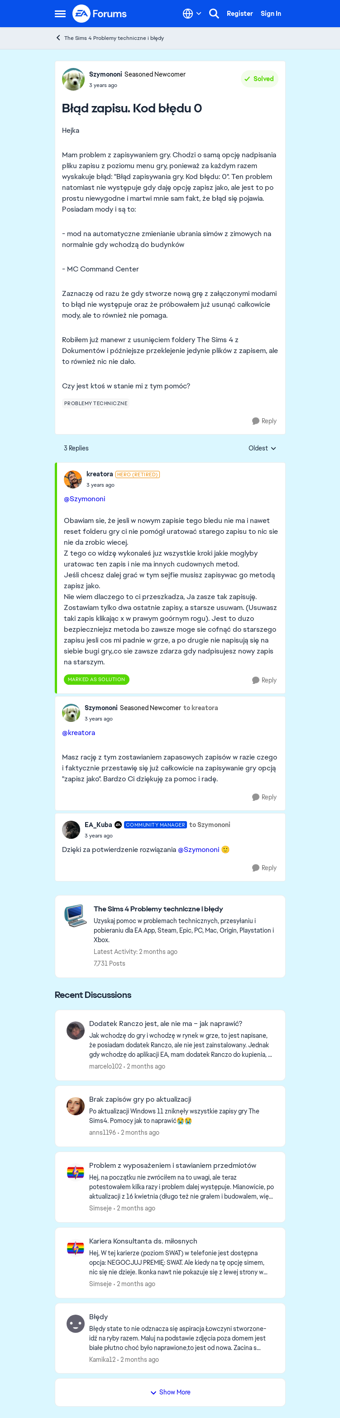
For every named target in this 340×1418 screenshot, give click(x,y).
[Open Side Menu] (60, 13)
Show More (170, 1392)
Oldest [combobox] (263, 448)
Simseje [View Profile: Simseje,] (100, 1208)
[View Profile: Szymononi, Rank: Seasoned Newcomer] (73, 79)
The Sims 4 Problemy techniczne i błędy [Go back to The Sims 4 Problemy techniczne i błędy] (109, 38)
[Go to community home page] (100, 14)
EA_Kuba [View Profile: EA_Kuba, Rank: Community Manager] (98, 825)
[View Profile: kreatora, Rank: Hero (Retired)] (73, 479)
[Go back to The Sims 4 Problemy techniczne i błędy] (185, 909)
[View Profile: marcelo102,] (76, 1030)
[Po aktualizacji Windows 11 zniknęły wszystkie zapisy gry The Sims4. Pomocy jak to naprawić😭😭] (181, 1116)
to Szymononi (209, 825)
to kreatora (200, 708)
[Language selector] (192, 14)
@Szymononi (84, 498)
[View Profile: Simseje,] (76, 1172)
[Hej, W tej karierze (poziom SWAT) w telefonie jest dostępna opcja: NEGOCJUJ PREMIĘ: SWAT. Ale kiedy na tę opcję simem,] (181, 1263)
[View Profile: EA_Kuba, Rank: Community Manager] (71, 830)
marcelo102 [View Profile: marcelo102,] (105, 1066)
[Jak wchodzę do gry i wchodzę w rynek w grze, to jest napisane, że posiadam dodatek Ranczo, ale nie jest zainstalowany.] (181, 1045)
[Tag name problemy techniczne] (96, 403)
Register (240, 14)
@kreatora (78, 732)
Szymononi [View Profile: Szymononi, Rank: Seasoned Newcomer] (105, 74)
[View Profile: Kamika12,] (76, 1324)
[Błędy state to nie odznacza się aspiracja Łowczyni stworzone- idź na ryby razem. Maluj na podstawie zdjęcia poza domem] (181, 1338)
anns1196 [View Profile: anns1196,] (102, 1132)
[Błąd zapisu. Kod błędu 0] (123, 485)
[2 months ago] (144, 1066)
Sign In (271, 14)
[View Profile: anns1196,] (76, 1106)
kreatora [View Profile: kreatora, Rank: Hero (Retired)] (99, 474)
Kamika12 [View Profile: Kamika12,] (102, 1359)
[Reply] (264, 421)
